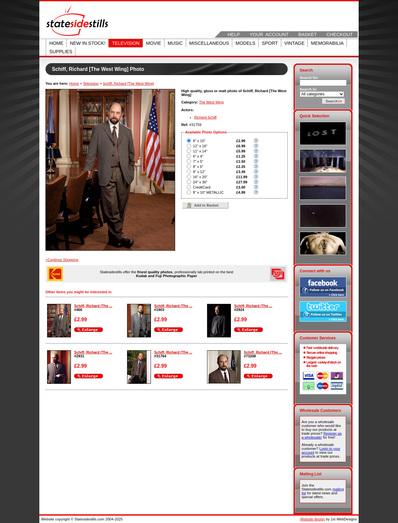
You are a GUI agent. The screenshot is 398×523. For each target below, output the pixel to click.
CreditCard (201, 187)
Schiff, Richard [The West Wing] (128, 83)
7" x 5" (198, 161)
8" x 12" (199, 172)
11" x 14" (200, 151)
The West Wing (211, 102)
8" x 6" (198, 167)
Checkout (339, 34)
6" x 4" (198, 156)
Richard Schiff (205, 117)
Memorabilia (327, 43)
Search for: (309, 78)
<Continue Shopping (61, 260)
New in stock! (87, 43)
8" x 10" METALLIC (208, 192)
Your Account (269, 34)
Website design (312, 519)
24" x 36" (200, 182)
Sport (270, 43)
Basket (307, 34)
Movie (153, 43)
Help (234, 34)
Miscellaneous (209, 43)
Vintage (294, 43)
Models (245, 43)
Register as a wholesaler (322, 435)
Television (126, 43)
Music (175, 43)
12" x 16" (200, 146)
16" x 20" (200, 177)
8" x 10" (199, 141)
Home (56, 43)
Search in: (308, 89)
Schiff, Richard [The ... (93, 306)
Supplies (60, 51)
